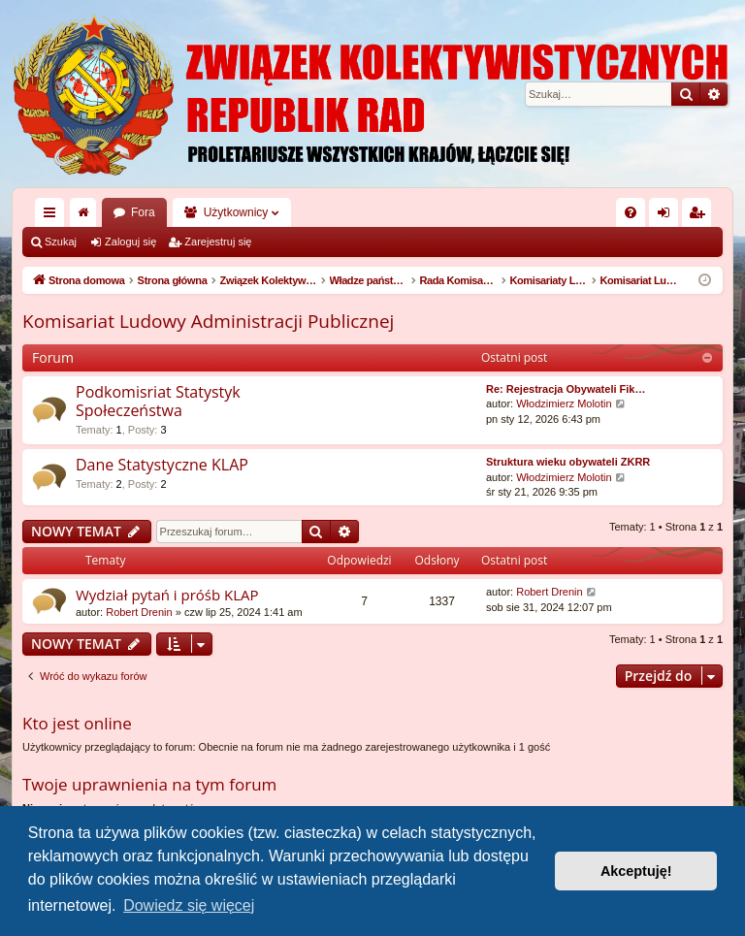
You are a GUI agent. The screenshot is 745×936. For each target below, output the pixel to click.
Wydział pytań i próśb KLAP (167, 594)
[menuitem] (630, 212)
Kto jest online (77, 723)
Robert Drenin (139, 612)
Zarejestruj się (217, 241)
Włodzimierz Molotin (563, 403)
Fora (143, 212)
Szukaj (61, 241)
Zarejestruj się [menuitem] (700, 216)
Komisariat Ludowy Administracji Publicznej (208, 321)
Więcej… (53, 216)
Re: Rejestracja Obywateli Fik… (565, 389)
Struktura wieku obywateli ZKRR (568, 462)
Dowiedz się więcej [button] (188, 905)
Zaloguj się (130, 241)
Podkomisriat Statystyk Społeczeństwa (158, 401)
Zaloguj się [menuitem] (668, 216)
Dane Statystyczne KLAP (162, 464)
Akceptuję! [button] (636, 871)
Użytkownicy (236, 212)
